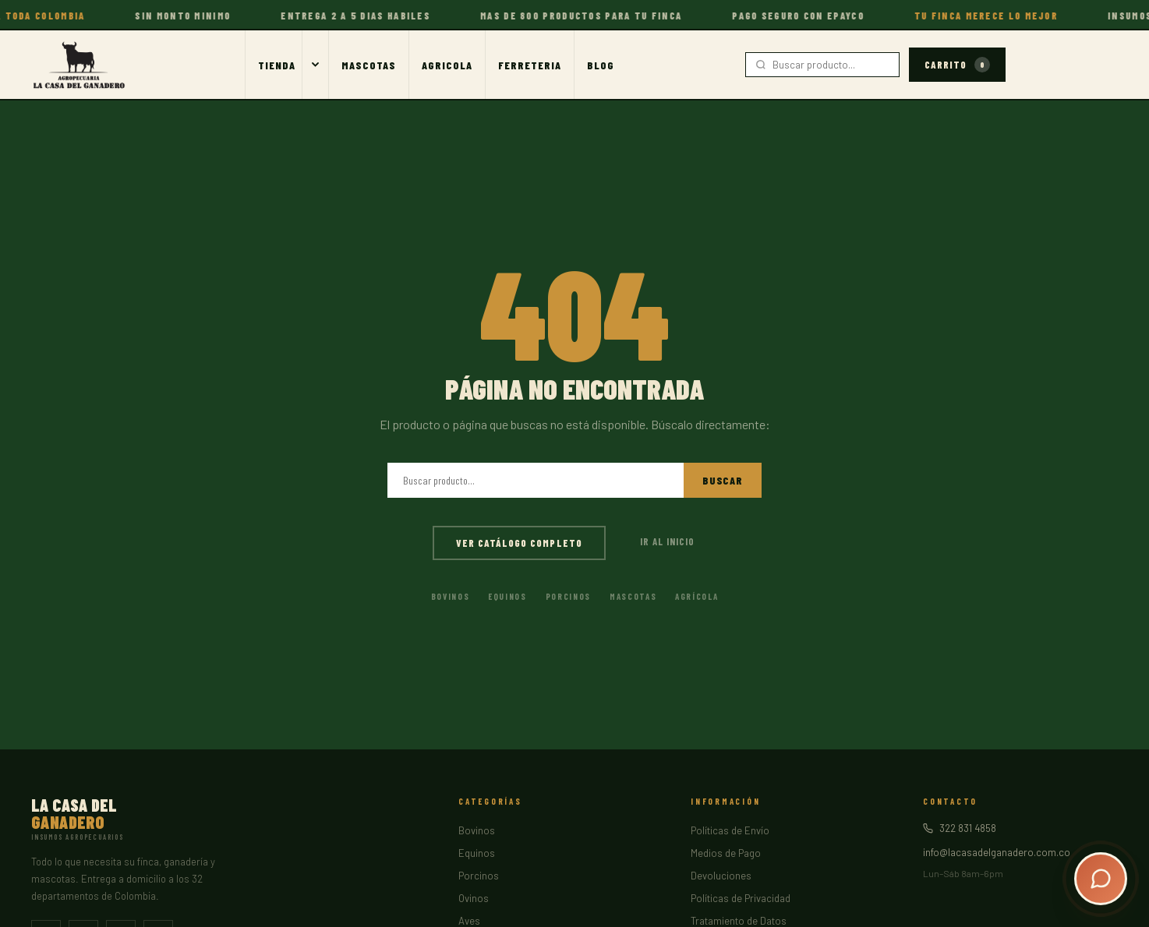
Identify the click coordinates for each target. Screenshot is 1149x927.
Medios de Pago (726, 853)
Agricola (447, 65)
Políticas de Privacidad (740, 898)
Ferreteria (529, 65)
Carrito (957, 64)
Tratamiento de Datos (739, 921)
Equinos (507, 596)
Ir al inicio (667, 541)
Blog (600, 65)
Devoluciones (721, 875)
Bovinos (450, 596)
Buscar (722, 480)
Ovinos (473, 898)
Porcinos (568, 596)
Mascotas (368, 65)
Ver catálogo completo (519, 543)
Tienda (276, 65)
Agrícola (696, 596)
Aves (469, 921)
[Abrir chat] (1100, 878)
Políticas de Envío (730, 830)
